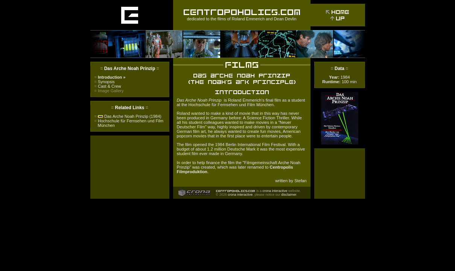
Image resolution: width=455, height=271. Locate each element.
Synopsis (104, 81)
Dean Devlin (285, 19)
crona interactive (275, 191)
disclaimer (288, 194)
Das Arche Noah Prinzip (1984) (127, 116)
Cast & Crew (107, 86)
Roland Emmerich (248, 19)
